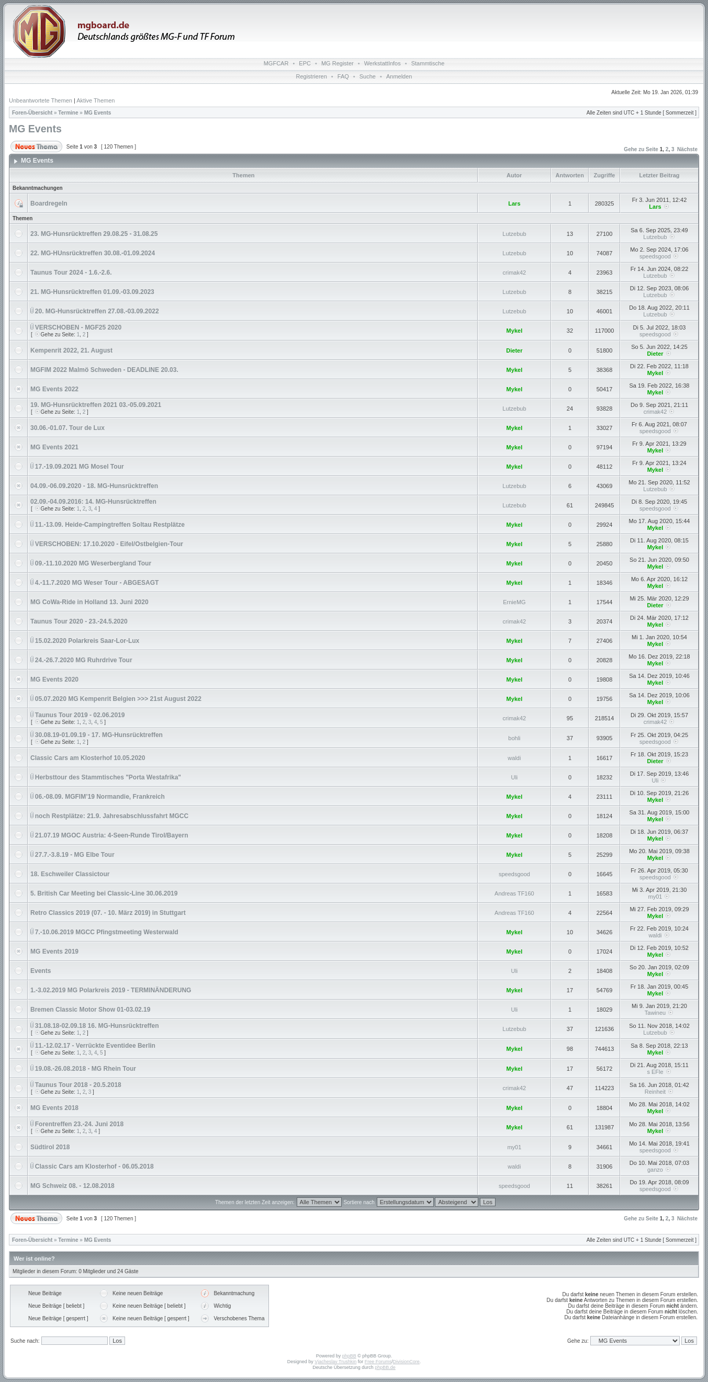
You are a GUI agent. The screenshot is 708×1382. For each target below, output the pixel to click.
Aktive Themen (95, 100)
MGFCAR (276, 63)
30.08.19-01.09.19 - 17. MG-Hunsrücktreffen (99, 735)
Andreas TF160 (514, 893)
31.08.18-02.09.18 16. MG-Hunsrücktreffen (97, 1025)
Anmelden (399, 76)
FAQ (343, 76)
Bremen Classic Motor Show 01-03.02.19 (90, 1009)
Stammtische (428, 63)
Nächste (687, 149)
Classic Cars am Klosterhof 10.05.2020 (87, 758)
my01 (655, 896)
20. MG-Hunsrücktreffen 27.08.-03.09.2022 (97, 311)
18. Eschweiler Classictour (69, 874)
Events (40, 971)
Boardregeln (49, 203)
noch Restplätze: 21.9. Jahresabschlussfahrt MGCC (111, 816)
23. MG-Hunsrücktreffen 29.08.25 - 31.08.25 (94, 233)
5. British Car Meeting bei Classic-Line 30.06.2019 (103, 893)
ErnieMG (514, 602)
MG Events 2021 (54, 447)
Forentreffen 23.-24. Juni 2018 (79, 1124)
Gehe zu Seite (641, 149)
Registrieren (311, 76)
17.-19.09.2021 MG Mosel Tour (79, 466)
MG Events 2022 (54, 389)
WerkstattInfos (382, 63)
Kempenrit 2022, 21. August (71, 350)
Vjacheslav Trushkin (335, 1361)
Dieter (514, 350)
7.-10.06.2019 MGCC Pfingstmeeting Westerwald (106, 932)
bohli (514, 738)
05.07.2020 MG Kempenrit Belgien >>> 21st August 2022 (118, 699)
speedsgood (655, 256)
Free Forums (378, 1361)
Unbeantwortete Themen (40, 100)
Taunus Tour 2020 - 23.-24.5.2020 (79, 621)
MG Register (337, 63)
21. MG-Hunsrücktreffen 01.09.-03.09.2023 (92, 292)
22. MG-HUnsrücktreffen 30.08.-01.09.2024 (92, 253)
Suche (367, 76)
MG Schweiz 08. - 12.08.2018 (72, 1186)
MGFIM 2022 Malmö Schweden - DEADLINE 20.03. (104, 369)
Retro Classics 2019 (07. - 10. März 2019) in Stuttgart (108, 912)
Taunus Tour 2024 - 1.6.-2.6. (71, 272)
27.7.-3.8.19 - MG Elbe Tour (75, 854)
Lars (514, 203)
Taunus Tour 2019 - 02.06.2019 (80, 715)
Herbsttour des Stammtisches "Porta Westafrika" (108, 777)
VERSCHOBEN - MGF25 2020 (78, 327)
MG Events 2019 (54, 951)
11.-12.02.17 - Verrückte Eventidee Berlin (95, 1045)
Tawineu (655, 1013)
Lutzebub (514, 234)
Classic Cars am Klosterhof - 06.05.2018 (94, 1166)
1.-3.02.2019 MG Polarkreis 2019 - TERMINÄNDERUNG (110, 990)
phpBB (349, 1355)
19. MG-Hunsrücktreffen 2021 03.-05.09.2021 (95, 405)
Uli (514, 777)
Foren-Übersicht (32, 113)
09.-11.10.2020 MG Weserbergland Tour (93, 563)
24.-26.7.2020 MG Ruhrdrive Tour (83, 660)
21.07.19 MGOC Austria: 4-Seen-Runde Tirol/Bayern (111, 835)
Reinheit (655, 1092)
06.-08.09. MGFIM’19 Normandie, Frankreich (100, 796)
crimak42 (514, 272)
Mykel (515, 330)
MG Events (97, 113)
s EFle (655, 1072)
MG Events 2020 (54, 679)
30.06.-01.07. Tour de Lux (67, 428)
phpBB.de (385, 1367)
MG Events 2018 (54, 1108)
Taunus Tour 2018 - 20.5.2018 (78, 1085)
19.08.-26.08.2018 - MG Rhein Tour (85, 1068)
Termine (68, 113)
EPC (305, 63)
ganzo (655, 1169)
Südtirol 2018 (50, 1147)
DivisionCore (406, 1361)
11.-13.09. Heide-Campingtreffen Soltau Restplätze (110, 524)
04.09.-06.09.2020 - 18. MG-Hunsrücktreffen (94, 486)
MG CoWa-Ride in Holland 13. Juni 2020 (89, 602)
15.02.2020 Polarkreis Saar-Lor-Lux (87, 640)
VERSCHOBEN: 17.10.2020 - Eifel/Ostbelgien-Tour (109, 544)
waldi (514, 758)
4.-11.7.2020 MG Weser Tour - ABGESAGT (97, 582)
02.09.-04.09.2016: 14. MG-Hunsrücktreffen (93, 501)
